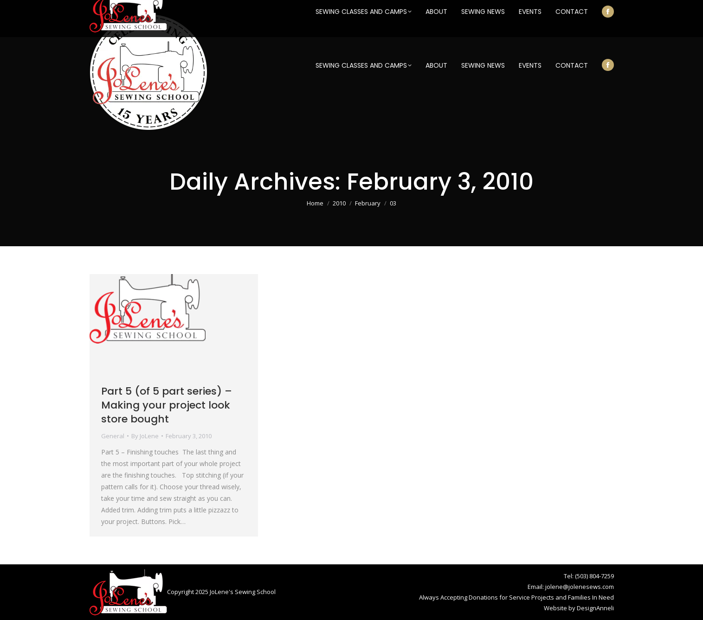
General (112, 436)
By (145, 436)
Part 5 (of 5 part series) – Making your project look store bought (166, 405)
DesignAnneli (595, 608)
